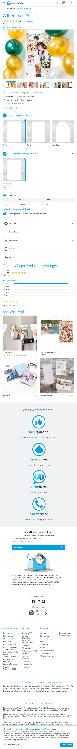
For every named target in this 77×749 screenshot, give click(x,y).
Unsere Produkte (10, 628)
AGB (41, 642)
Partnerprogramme (47, 650)
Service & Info (27, 628)
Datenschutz (44, 636)
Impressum (44, 645)
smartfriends (26, 661)
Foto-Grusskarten (9, 645)
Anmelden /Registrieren (26, 637)
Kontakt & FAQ (27, 633)
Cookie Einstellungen (12, 745)
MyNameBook (8, 642)
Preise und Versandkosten (27, 642)
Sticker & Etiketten (10, 664)
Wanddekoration (9, 639)
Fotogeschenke (8, 636)
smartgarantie (27, 664)
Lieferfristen (26, 645)
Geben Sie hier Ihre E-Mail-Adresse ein (27, 539)
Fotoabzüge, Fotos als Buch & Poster (10, 649)
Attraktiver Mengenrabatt (15, 103)
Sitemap (25, 654)
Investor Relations (46, 653)
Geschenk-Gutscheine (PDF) (9, 668)
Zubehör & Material (10, 657)
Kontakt (62, 628)
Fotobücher (7, 633)
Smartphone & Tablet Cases (10, 653)
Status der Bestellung (25, 658)
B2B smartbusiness (47, 656)
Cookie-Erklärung (46, 639)
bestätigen (18, 547)
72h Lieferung (26, 648)
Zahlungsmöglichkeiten (30, 651)
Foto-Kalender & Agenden (9, 660)
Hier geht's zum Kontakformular (64, 634)
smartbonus (26, 667)
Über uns (43, 633)
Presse (42, 648)
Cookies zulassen (67, 745)
